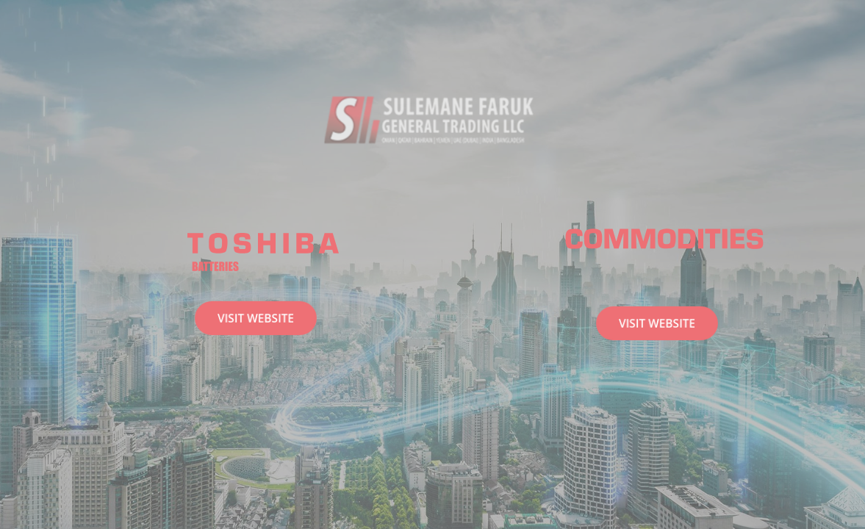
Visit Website (256, 318)
